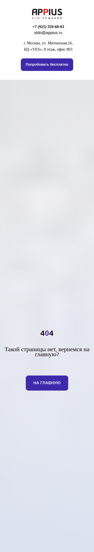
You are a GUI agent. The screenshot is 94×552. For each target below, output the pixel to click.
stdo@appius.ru (48, 33)
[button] (47, 64)
